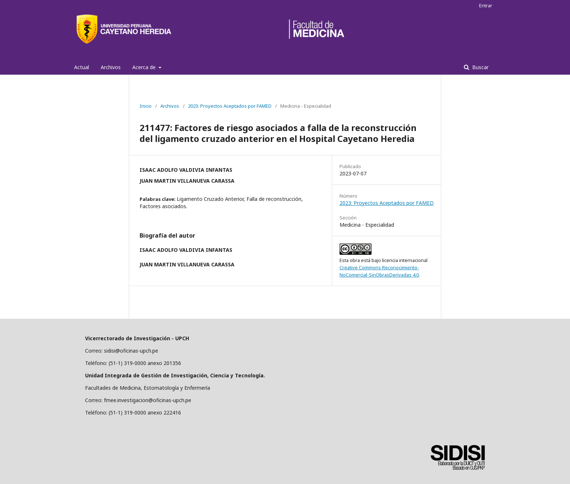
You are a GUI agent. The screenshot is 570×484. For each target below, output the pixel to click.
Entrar (485, 5)
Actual (81, 67)
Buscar (480, 67)
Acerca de (144, 67)
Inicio (146, 106)
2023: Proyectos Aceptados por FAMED (230, 106)
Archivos (111, 67)
